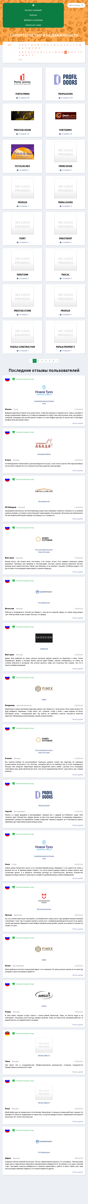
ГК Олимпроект (44, 602)
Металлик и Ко (44, 501)
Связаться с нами (33, 25)
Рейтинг (33, 15)
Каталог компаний (33, 10)
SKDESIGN (44, 649)
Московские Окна (44, 909)
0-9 (20, 60)
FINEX (44, 699)
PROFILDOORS (44, 805)
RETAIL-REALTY (44, 1055)
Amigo (44, 1006)
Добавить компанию (33, 20)
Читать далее (77, 423)
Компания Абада (44, 454)
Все (9, 45)
